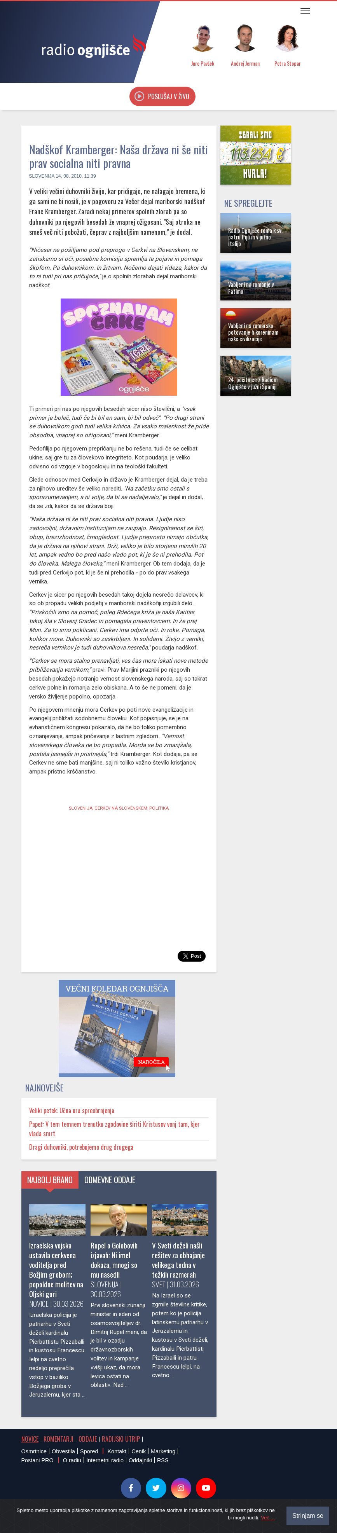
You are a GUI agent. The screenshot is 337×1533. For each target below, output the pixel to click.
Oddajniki (140, 1460)
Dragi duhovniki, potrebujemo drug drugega (81, 1147)
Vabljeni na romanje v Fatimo (251, 287)
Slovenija (41, 176)
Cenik (138, 1451)
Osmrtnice (34, 1451)
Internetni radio (105, 1460)
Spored (89, 1451)
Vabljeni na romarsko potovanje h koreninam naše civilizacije (253, 332)
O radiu (72, 1460)
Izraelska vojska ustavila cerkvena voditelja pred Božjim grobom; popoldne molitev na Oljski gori (56, 1269)
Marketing (163, 1451)
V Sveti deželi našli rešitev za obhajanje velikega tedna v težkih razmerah (178, 1260)
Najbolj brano (50, 1180)
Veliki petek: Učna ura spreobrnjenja (71, 1110)
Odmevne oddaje (109, 1180)
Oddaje (88, 1439)
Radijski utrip (121, 1439)
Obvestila (63, 1451)
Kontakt (116, 1451)
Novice (29, 1439)
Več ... (268, 1518)
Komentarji (58, 1439)
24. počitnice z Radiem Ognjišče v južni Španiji (253, 382)
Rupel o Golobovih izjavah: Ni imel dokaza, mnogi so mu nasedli (114, 1260)
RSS (163, 1460)
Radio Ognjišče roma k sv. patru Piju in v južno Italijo (255, 237)
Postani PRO (37, 1460)
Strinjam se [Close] (307, 1515)
